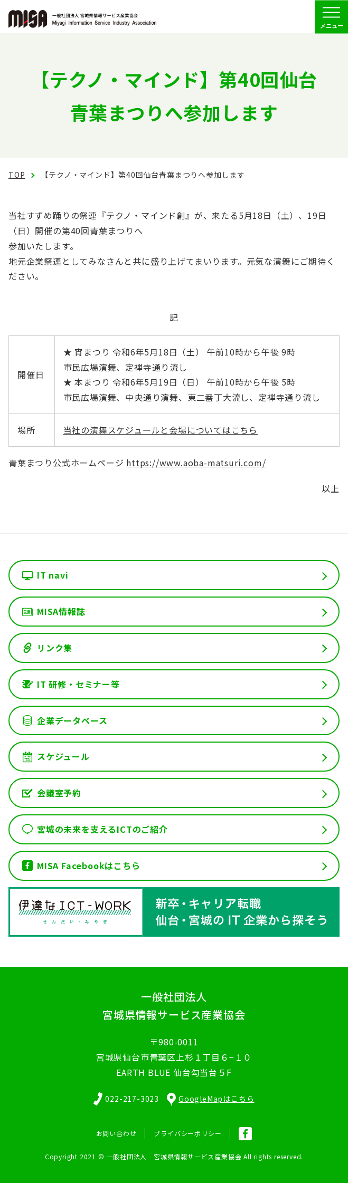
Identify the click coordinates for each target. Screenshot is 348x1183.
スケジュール (63, 756)
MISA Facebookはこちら (88, 865)
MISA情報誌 (61, 611)
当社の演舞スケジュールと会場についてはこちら (160, 430)
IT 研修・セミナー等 (78, 684)
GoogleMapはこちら (210, 1098)
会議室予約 (59, 792)
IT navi (53, 575)
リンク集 (54, 647)
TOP (16, 174)
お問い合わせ (116, 1133)
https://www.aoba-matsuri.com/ (196, 462)
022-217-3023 (132, 1098)
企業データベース (72, 720)
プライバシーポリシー (187, 1133)
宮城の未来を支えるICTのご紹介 (102, 829)
